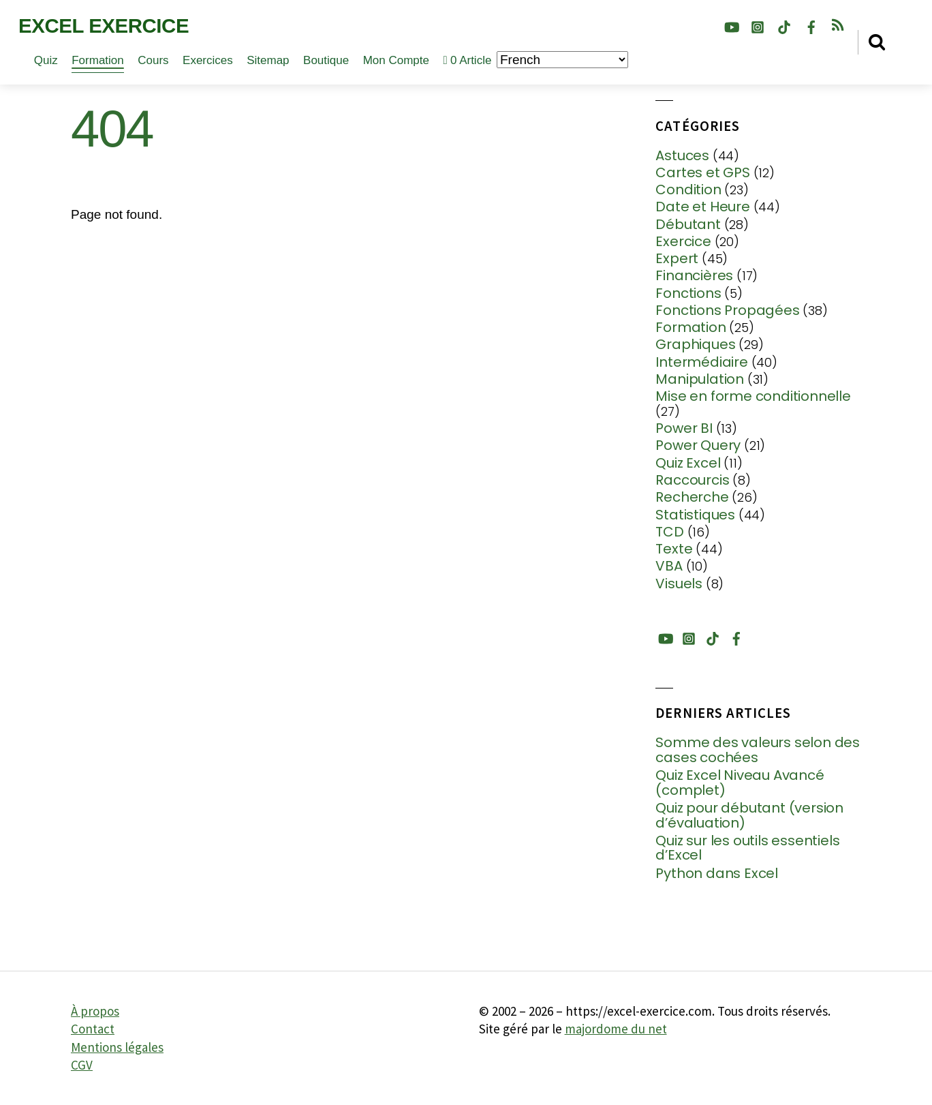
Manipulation (699, 379)
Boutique (326, 60)
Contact (92, 1028)
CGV (82, 1065)
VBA (668, 565)
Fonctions (688, 293)
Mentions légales (117, 1047)
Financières (694, 275)
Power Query (698, 445)
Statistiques (695, 514)
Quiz (46, 60)
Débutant (687, 224)
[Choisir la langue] (562, 59)
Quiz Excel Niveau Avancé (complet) (739, 783)
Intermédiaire (701, 362)
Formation (98, 60)
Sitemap (268, 60)
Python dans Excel (716, 873)
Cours (153, 60)
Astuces (682, 155)
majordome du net (616, 1028)
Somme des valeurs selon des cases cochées (757, 750)
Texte (673, 548)
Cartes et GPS (702, 172)
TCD (669, 531)
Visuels (678, 583)
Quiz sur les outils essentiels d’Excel (747, 848)
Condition (688, 189)
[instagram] (757, 25)
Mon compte (396, 60)
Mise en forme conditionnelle (752, 396)
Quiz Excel (687, 462)
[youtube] (731, 25)
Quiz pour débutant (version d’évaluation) (749, 815)
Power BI (683, 428)
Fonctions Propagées (727, 310)
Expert (676, 258)
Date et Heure (702, 206)
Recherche (691, 496)
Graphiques (695, 344)
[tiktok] (784, 25)
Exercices (208, 60)
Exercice (683, 241)
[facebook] (811, 25)
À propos (95, 1011)
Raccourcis (692, 479)
